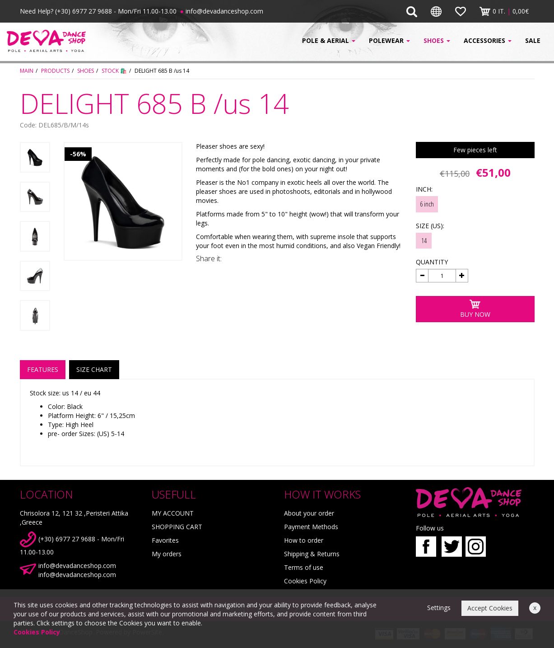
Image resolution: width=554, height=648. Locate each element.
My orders (167, 553)
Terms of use (303, 567)
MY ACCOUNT (173, 513)
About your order (309, 513)
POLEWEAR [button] (389, 40)
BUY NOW (475, 309)
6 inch (427, 203)
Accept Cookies (489, 608)
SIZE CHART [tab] (94, 369)
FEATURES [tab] (42, 369)
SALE (532, 40)
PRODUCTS (55, 71)
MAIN (26, 71)
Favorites (165, 540)
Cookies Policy (305, 581)
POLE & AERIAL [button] (328, 40)
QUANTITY (432, 262)
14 (424, 240)
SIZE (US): (430, 225)
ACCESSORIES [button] (488, 40)
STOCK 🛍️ (114, 71)
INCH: (424, 189)
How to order (303, 540)
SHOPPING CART (177, 526)
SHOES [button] (437, 40)
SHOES (85, 71)
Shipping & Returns (312, 553)
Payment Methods (311, 526)
